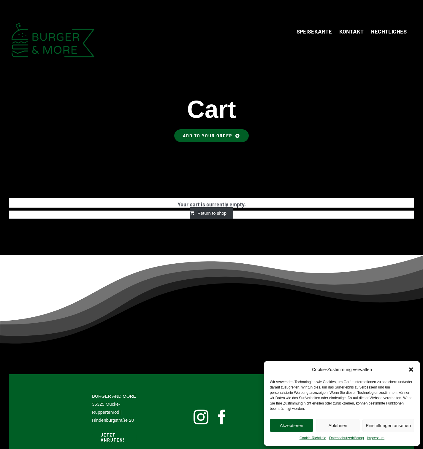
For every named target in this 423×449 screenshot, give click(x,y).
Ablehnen (337, 425)
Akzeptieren (291, 425)
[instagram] (201, 417)
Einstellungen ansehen (388, 425)
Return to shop (211, 213)
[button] (411, 369)
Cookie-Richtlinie (313, 438)
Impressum (375, 438)
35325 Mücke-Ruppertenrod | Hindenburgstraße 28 (113, 412)
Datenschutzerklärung (346, 438)
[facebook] (221, 417)
